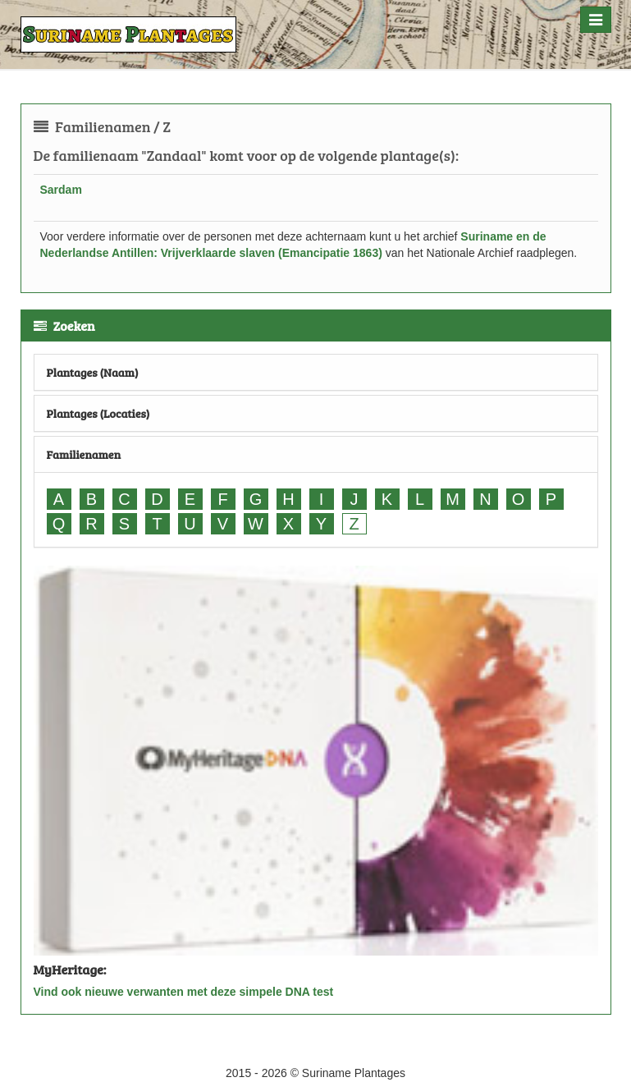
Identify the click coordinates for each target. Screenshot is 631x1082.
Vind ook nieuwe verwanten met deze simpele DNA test (184, 991)
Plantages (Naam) (93, 372)
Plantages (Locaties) (98, 413)
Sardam (61, 189)
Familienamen (84, 454)
